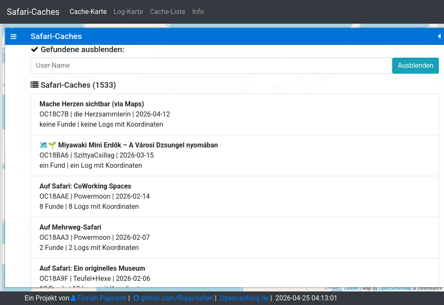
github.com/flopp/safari (173, 298)
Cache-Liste (167, 12)
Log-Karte (128, 12)
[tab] (13, 36)
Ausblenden (139, 65)
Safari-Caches (33, 12)
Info (198, 12)
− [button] (433, 48)
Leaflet (351, 288)
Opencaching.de (244, 298)
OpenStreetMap (395, 288)
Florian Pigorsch (98, 298)
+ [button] (433, 35)
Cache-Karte (88, 12)
